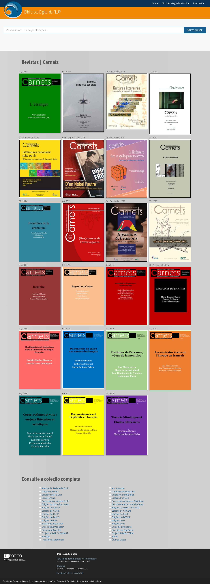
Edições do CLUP (119, 514)
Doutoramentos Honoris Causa (126, 504)
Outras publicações (50, 530)
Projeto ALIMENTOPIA (121, 533)
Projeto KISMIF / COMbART (53, 533)
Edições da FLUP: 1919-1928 (124, 507)
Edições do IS (117, 523)
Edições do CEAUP (49, 507)
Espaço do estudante (51, 523)
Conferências (47, 497)
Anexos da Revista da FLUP (54, 488)
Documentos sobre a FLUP (54, 501)
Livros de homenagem (51, 526)
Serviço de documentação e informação (77, 558)
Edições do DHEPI (49, 517)
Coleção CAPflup (48, 491)
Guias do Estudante (120, 526)
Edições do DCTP (49, 514)
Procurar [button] (198, 3)
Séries (113, 536)
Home (155, 3)
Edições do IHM (48, 520)
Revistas (44, 536)
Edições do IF (117, 520)
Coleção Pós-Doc (119, 497)
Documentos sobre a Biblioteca (126, 501)
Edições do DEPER (119, 517)
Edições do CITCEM (120, 510)
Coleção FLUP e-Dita (50, 494)
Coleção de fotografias (121, 494)
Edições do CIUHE (49, 510)
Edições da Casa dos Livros (54, 504)
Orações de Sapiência (121, 530)
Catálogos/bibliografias (122, 491)
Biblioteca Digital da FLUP (42, 12)
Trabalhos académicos (51, 539)
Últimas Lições (117, 539)
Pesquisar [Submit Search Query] (195, 30)
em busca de (117, 488)
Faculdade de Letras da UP (70, 573)
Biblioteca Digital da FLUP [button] (175, 3)
